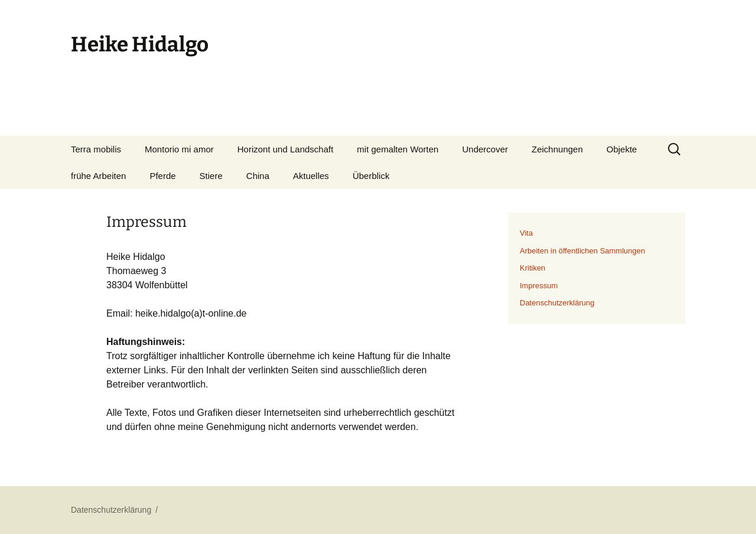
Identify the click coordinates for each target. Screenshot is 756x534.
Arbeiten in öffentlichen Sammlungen (582, 250)
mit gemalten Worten (397, 149)
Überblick (371, 176)
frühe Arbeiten (98, 176)
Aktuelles (311, 176)
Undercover (485, 149)
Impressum (539, 285)
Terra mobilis (96, 149)
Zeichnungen (557, 149)
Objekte (622, 149)
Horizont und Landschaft (285, 149)
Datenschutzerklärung (557, 302)
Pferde (162, 176)
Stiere (211, 176)
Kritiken (532, 267)
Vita (526, 233)
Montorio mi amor (179, 149)
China (257, 176)
